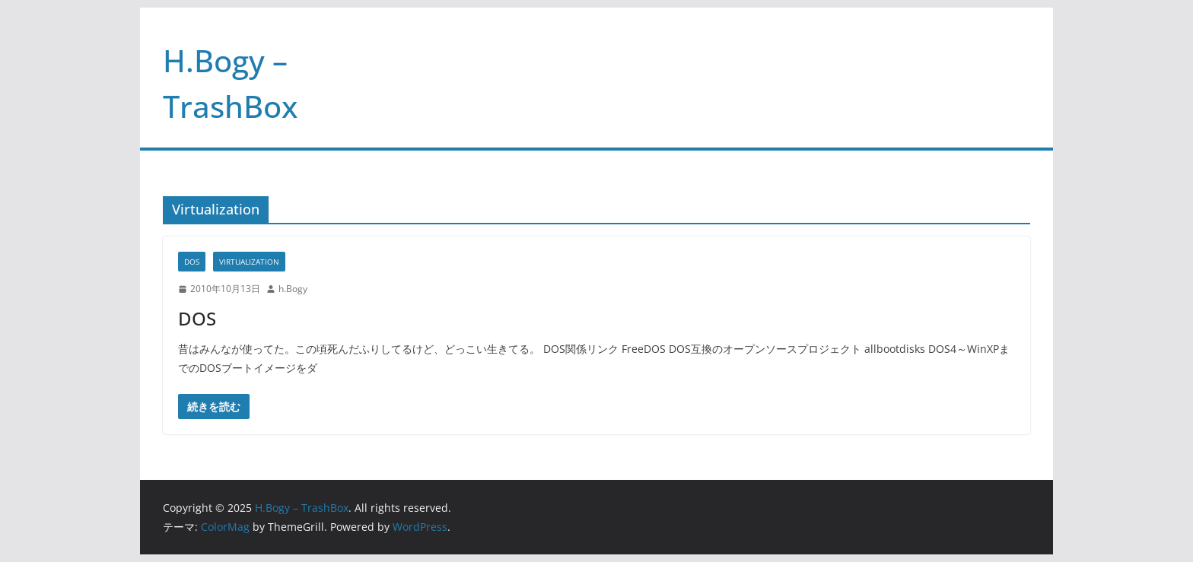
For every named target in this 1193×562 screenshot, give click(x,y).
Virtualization (249, 261)
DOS (191, 261)
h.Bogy (292, 288)
